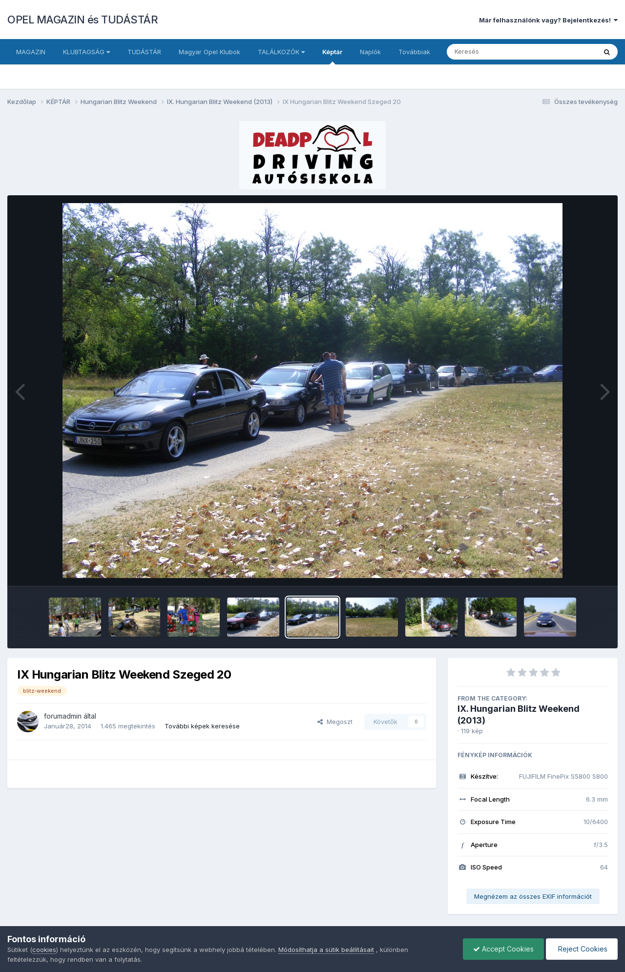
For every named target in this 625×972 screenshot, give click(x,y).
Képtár (332, 56)
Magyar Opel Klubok (209, 52)
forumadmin (63, 716)
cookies (44, 949)
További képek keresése (202, 726)
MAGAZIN (30, 52)
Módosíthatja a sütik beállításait (326, 949)
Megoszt (335, 721)
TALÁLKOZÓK (281, 52)
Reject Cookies (581, 949)
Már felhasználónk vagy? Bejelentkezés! (548, 20)
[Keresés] (495, 52)
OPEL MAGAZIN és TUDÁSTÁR (82, 19)
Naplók (370, 52)
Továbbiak (414, 52)
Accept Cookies (503, 949)
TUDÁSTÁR (144, 52)
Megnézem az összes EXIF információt (533, 896)
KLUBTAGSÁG (86, 52)
